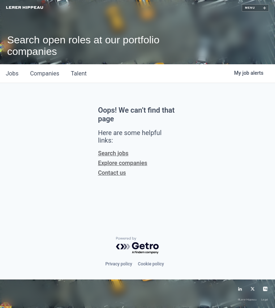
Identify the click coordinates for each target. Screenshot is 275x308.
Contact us (112, 172)
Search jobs (113, 153)
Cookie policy (151, 263)
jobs (12, 73)
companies (44, 73)
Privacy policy (118, 263)
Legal (264, 300)
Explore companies (122, 163)
